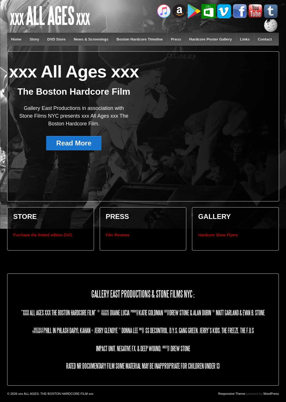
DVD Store (56, 39)
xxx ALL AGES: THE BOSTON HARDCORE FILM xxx (55, 393)
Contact (265, 39)
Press (176, 39)
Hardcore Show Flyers (218, 235)
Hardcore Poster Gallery (210, 39)
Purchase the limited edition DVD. (43, 235)
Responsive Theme (231, 393)
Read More (73, 143)
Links (245, 39)
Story (34, 39)
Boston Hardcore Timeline (140, 39)
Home (16, 39)
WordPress (271, 393)
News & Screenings (91, 39)
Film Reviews (118, 235)
